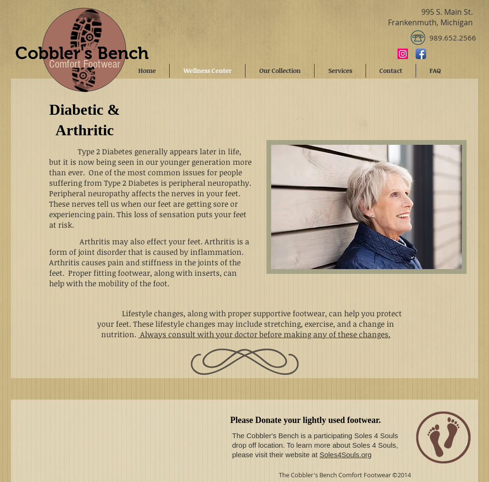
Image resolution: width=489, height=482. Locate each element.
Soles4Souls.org (345, 455)
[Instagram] (402, 54)
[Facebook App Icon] (421, 54)
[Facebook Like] (453, 53)
